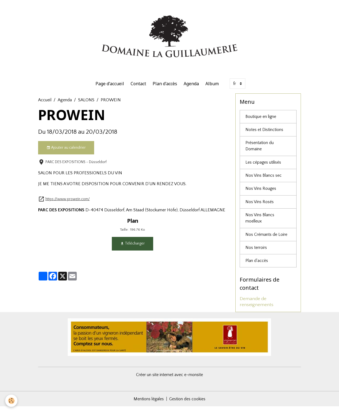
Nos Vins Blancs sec (263, 179)
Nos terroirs (256, 253)
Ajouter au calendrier (66, 150)
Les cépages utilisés (263, 166)
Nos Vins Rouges (260, 193)
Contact (138, 87)
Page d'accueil (109, 87)
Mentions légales (148, 404)
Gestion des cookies (187, 404)
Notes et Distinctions (264, 133)
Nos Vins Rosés (259, 206)
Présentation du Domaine (259, 149)
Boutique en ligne (261, 119)
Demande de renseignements (256, 307)
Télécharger (132, 247)
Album (212, 87)
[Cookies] (11, 401)
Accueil (44, 102)
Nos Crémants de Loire (266, 239)
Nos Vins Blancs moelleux (260, 223)
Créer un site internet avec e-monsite (169, 380)
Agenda (191, 87)
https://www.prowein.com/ (67, 202)
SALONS (86, 102)
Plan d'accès (165, 87)
